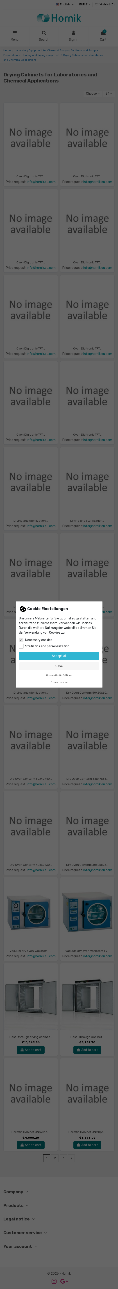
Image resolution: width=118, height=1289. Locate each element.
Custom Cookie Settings (59, 675)
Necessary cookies (35, 640)
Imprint (64, 682)
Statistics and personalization (44, 646)
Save (59, 666)
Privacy (54, 682)
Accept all (59, 656)
